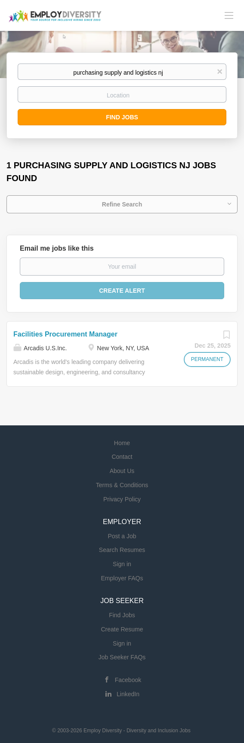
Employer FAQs (122, 578)
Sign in (122, 564)
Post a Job (122, 536)
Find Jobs (122, 117)
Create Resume (122, 629)
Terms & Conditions (122, 485)
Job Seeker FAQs (122, 657)
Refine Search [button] (122, 204)
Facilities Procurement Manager (65, 334)
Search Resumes (122, 549)
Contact (121, 456)
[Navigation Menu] (229, 15)
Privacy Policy (122, 499)
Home (122, 443)
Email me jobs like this (57, 248)
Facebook (128, 679)
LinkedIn (128, 694)
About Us (122, 470)
